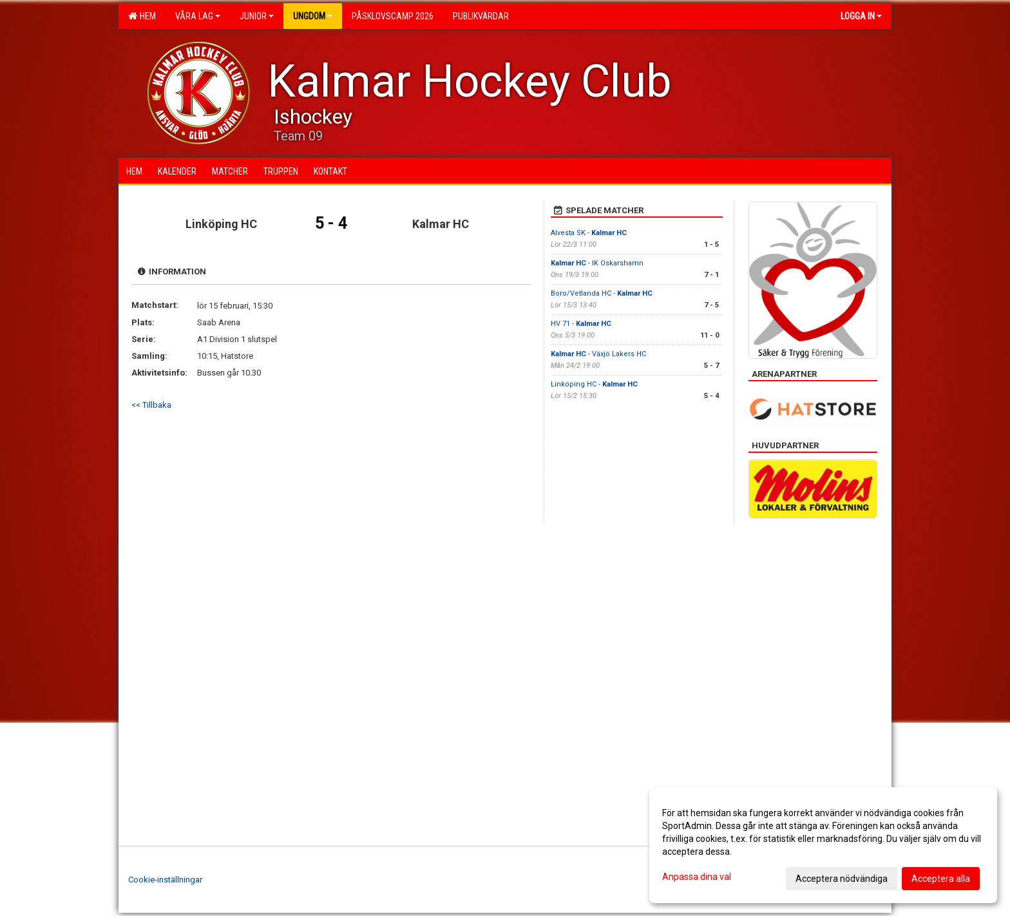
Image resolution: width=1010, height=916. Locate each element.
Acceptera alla (940, 878)
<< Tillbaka (151, 405)
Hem (142, 16)
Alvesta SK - (589, 233)
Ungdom (312, 16)
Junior (257, 16)
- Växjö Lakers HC (598, 354)
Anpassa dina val (696, 877)
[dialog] (823, 845)
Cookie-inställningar (165, 879)
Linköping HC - (594, 384)
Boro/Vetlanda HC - (602, 293)
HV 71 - (581, 324)
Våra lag (197, 16)
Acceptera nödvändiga (842, 878)
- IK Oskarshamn (597, 263)
